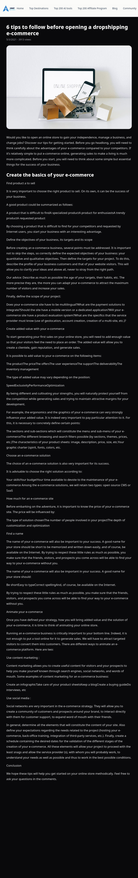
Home (20, 8)
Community (129, 8)
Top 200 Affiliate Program (92, 8)
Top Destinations (38, 8)
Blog (114, 8)
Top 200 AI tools (63, 8)
